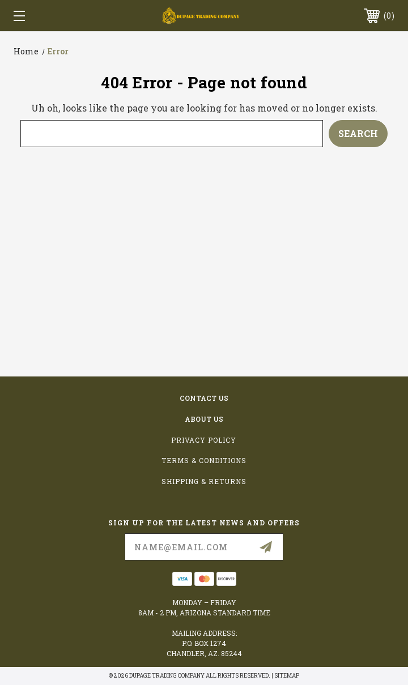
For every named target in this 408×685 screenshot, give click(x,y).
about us (204, 418)
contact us (204, 398)
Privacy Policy (203, 439)
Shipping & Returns (204, 481)
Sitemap (286, 675)
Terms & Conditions (204, 460)
